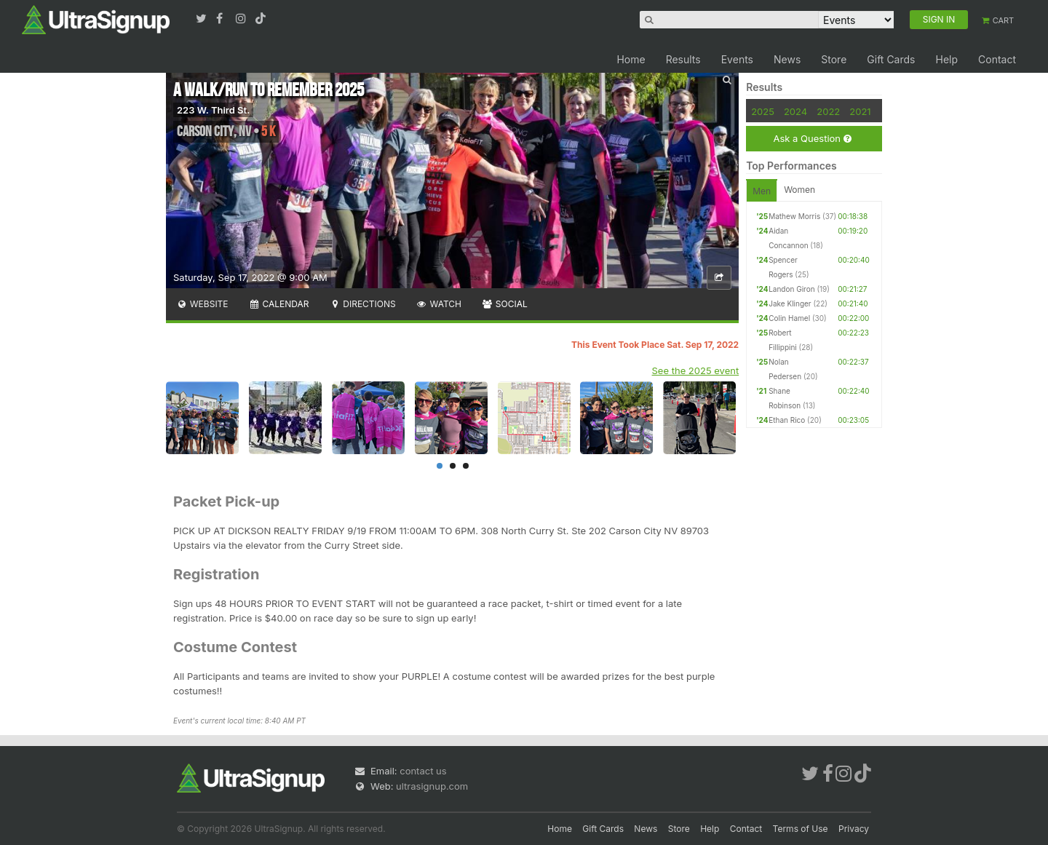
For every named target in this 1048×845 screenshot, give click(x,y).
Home (630, 59)
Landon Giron (791, 289)
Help (946, 59)
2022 (828, 111)
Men (762, 191)
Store (833, 59)
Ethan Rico (787, 420)
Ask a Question (812, 138)
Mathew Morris (794, 216)
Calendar (279, 303)
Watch (438, 303)
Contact (997, 59)
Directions (362, 303)
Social (505, 303)
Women (799, 189)
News (787, 59)
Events (737, 59)
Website (202, 303)
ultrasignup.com (432, 786)
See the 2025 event (695, 370)
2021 (859, 111)
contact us (423, 771)
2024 (795, 111)
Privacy (853, 828)
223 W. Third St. (213, 110)
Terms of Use (800, 828)
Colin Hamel (789, 318)
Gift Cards (891, 59)
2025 (762, 111)
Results (683, 59)
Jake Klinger (790, 303)
